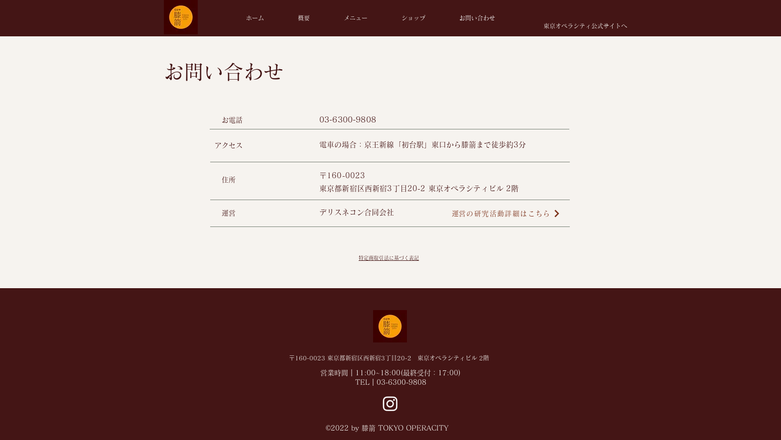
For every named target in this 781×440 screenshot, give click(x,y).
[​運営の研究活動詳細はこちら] (506, 213)
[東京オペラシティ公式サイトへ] (585, 25)
